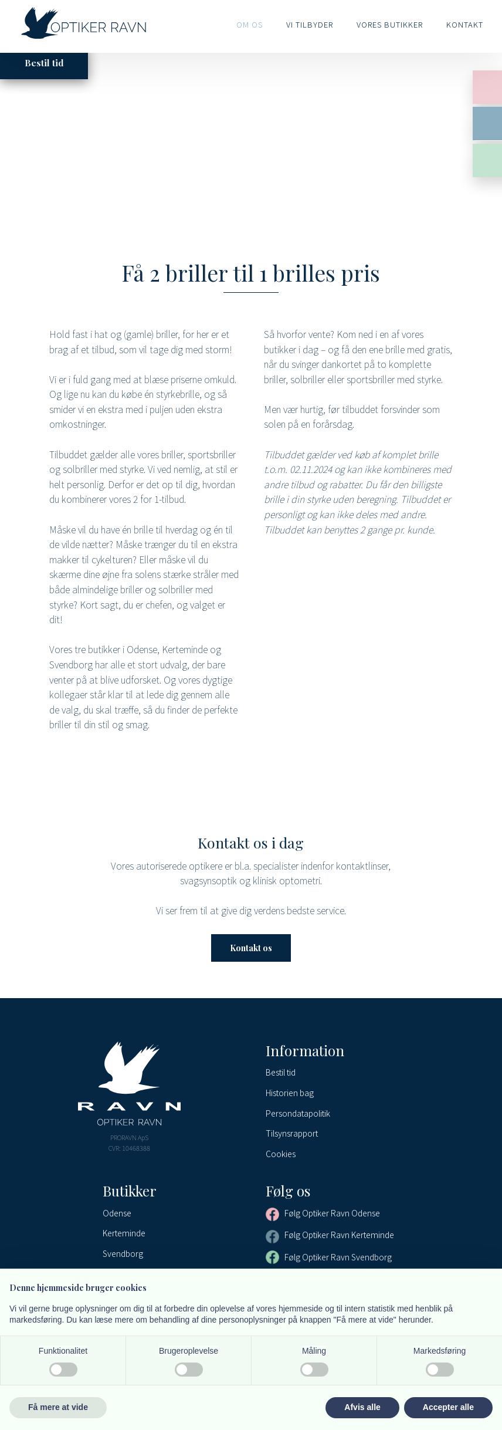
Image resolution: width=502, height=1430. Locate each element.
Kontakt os (251, 948)
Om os (249, 24)
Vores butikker (390, 24)
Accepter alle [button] (448, 1407)
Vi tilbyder (309, 24)
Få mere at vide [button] (58, 1407)
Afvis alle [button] (362, 1407)
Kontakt (464, 24)
